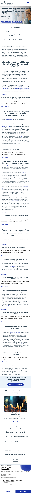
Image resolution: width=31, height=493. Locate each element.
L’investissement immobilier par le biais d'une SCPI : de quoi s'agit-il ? (15, 31)
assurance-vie (9, 119)
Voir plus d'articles (15, 426)
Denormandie (5, 88)
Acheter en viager (6, 126)
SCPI (11, 239)
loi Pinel (21, 86)
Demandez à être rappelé (15, 384)
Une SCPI (4, 70)
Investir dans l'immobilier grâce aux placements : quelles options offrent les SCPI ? (15, 35)
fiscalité (20, 343)
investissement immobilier (15, 332)
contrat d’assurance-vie (8, 165)
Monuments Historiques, (23, 88)
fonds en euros (24, 172)
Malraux (16, 88)
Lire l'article (5, 106)
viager (22, 136)
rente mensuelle (16, 128)
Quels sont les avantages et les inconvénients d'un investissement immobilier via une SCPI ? (14, 39)
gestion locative (11, 266)
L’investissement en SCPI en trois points (11, 42)
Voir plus (15, 459)
